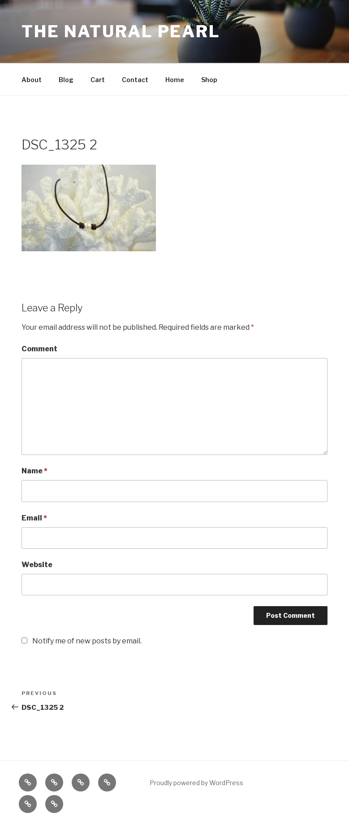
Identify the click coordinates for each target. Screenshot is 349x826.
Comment (39, 349)
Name (34, 471)
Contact (135, 79)
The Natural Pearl (121, 31)
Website (37, 564)
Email (34, 518)
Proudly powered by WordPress (196, 783)
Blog (66, 79)
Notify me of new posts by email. (87, 641)
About (32, 79)
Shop (209, 79)
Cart (97, 79)
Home (174, 79)
